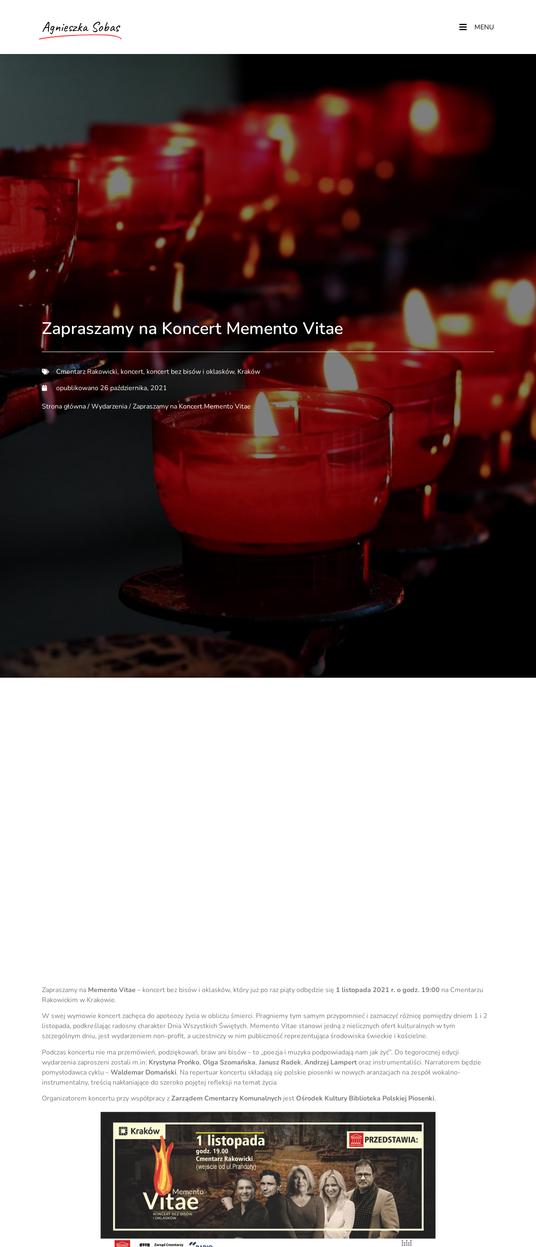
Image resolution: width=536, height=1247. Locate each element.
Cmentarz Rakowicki (86, 371)
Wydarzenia (109, 406)
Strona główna (64, 406)
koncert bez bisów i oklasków (190, 371)
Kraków (248, 371)
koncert (132, 371)
